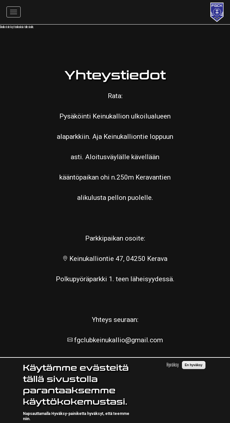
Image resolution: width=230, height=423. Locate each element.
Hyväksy (172, 370)
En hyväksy (194, 371)
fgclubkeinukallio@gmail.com (118, 340)
